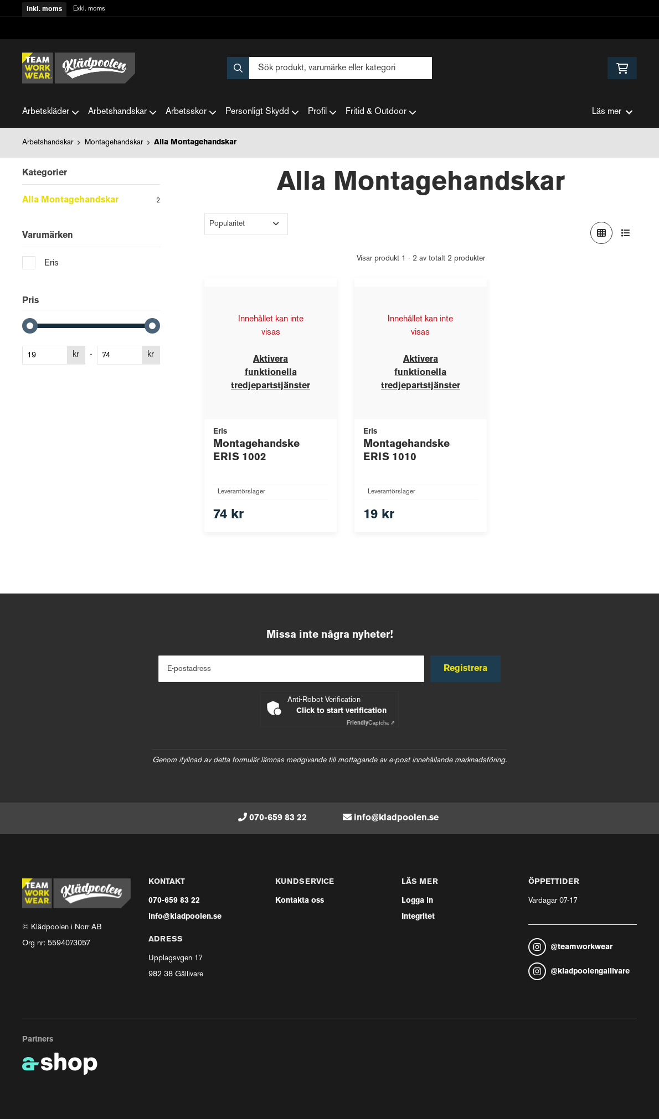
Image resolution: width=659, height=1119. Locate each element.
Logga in (417, 900)
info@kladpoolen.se (396, 818)
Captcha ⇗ (371, 723)
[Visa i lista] (626, 233)
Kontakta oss (299, 900)
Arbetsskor (191, 112)
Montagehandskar (114, 142)
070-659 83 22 (278, 818)
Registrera (467, 669)
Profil (322, 112)
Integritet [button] (418, 916)
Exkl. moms (89, 9)
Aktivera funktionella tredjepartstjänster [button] (270, 373)
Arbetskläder (50, 112)
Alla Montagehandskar (195, 142)
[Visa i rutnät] (601, 233)
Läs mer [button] (612, 112)
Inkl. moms (44, 9)
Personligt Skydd (262, 112)
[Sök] (329, 68)
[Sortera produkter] (246, 224)
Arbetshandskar (122, 112)
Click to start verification (341, 711)
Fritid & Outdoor (381, 112)
